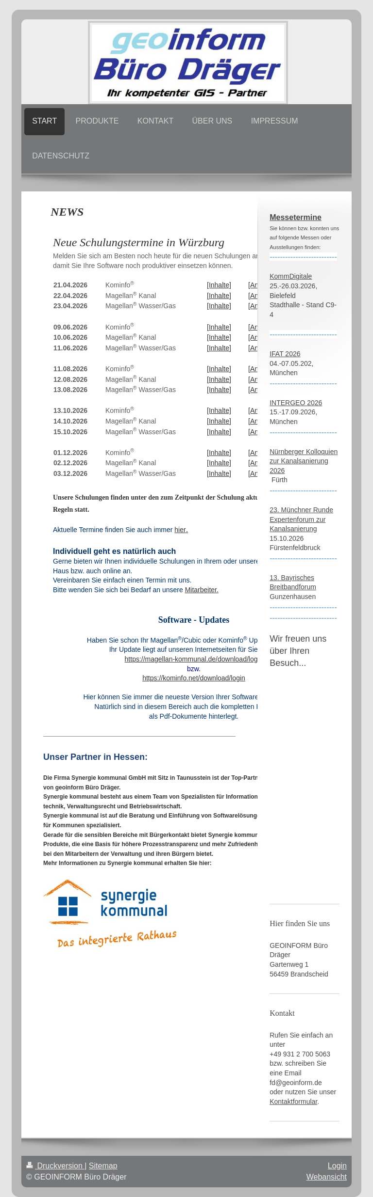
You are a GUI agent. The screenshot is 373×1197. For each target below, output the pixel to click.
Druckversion (55, 1166)
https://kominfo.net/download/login (193, 678)
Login (337, 1166)
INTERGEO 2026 (296, 403)
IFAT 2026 (285, 354)
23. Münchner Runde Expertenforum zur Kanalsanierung (301, 519)
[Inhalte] (219, 285)
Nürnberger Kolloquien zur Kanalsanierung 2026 (304, 461)
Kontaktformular (293, 1101)
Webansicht (326, 1177)
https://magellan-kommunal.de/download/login (194, 659)
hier (180, 530)
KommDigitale (291, 276)
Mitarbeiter (201, 590)
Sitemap (103, 1166)
